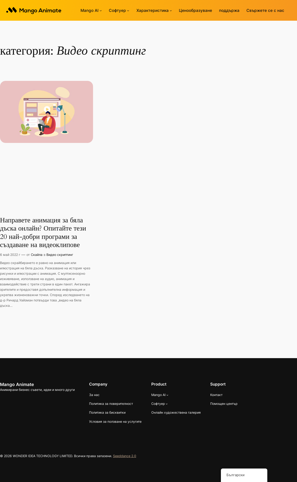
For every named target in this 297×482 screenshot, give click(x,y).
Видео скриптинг (59, 254)
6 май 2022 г (10, 254)
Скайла (36, 254)
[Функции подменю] (171, 10)
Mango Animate (17, 384)
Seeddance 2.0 (124, 455)
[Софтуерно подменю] (128, 10)
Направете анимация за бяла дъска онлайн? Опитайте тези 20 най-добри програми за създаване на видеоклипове (43, 232)
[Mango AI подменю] (101, 10)
